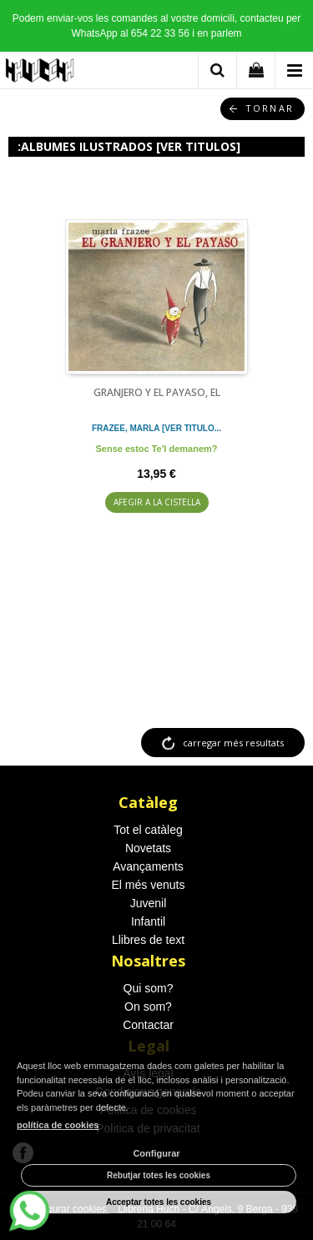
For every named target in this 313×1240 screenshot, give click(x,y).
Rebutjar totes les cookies (158, 1175)
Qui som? (149, 988)
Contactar (148, 1025)
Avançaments (148, 866)
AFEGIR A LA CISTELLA (157, 502)
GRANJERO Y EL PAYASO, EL (156, 392)
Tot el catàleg (148, 829)
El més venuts (148, 884)
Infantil (148, 921)
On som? (148, 1006)
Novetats (148, 848)
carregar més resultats (233, 742)
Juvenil (148, 903)
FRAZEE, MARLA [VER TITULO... (156, 428)
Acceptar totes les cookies (158, 1202)
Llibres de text (148, 939)
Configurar (156, 1153)
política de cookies (57, 1125)
